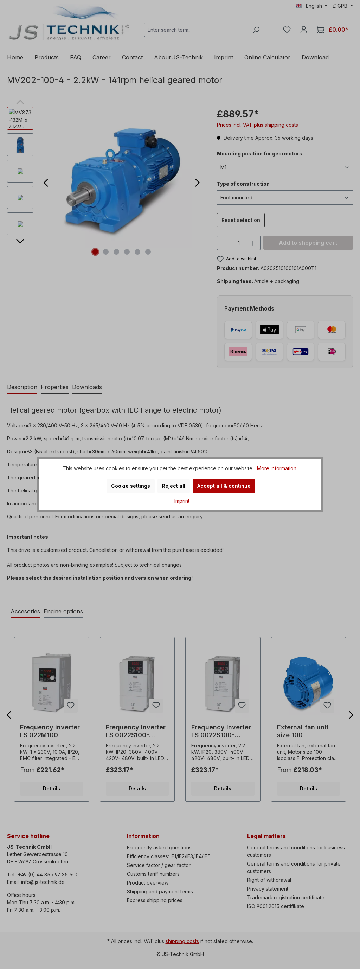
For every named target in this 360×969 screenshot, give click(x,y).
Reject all (173, 486)
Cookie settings (130, 486)
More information (276, 468)
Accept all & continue (224, 486)
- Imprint (180, 501)
